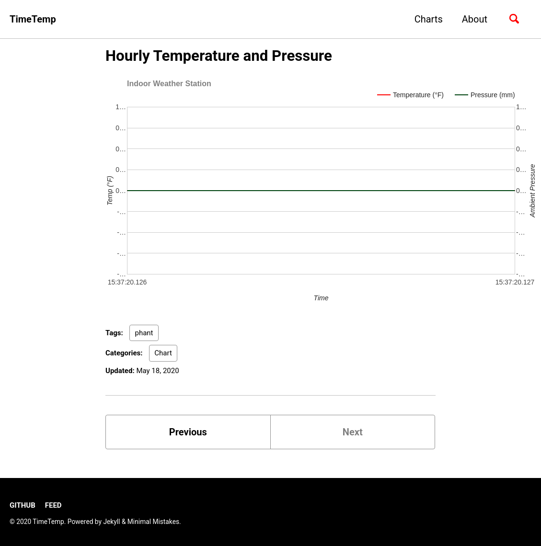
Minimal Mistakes (153, 521)
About (474, 19)
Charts (428, 19)
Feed (53, 505)
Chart (163, 353)
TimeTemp (33, 19)
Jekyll (111, 521)
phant (144, 333)
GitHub (22, 505)
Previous (188, 432)
